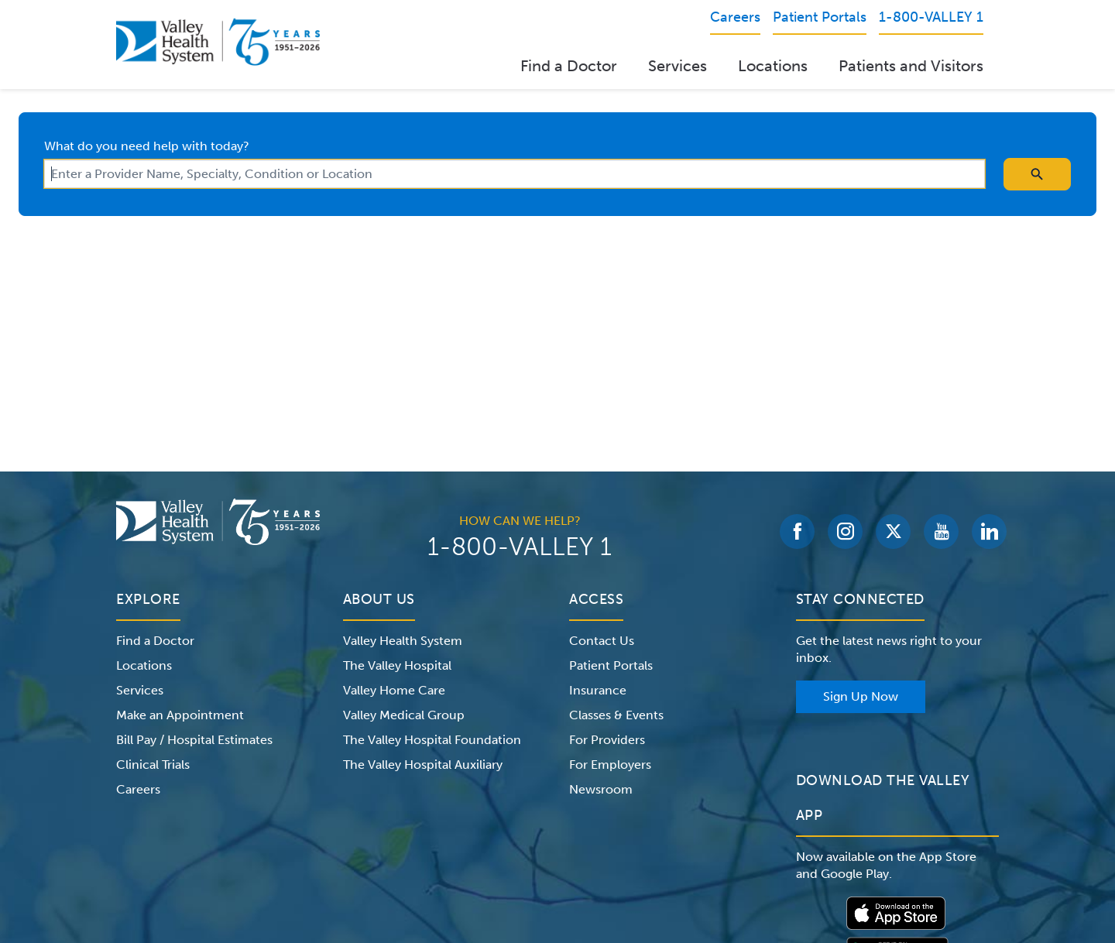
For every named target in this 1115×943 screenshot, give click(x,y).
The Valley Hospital (397, 665)
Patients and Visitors (911, 66)
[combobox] (514, 173)
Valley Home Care (394, 690)
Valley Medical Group (404, 715)
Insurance (597, 690)
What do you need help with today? (146, 146)
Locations (773, 66)
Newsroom (601, 789)
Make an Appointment (180, 715)
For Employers (610, 764)
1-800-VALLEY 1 (519, 546)
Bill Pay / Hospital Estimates (194, 739)
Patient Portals (611, 665)
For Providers (607, 739)
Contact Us (601, 640)
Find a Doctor (568, 66)
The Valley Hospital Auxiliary (423, 764)
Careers (138, 789)
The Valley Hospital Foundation (432, 739)
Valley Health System (402, 640)
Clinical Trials (153, 764)
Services (677, 66)
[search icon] (1037, 174)
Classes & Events (616, 715)
